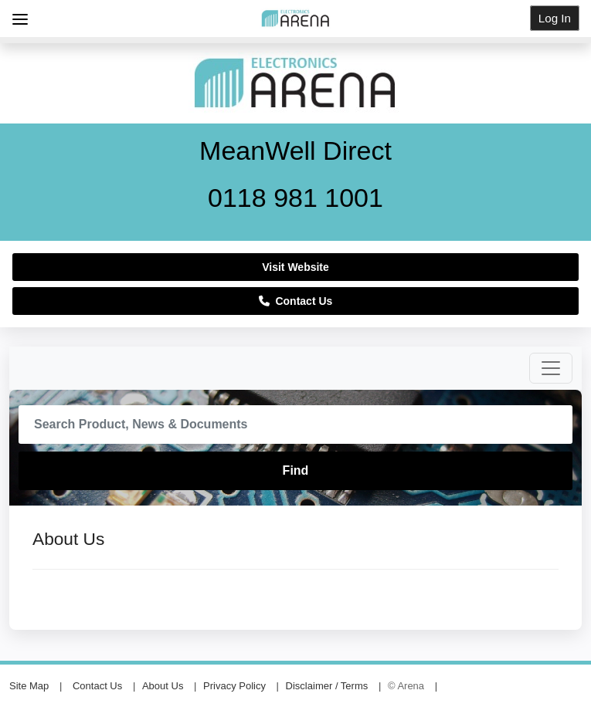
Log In (554, 18)
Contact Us (296, 301)
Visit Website (295, 267)
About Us (162, 686)
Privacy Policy (234, 686)
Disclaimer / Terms (327, 686)
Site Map (29, 686)
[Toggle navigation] (550, 368)
